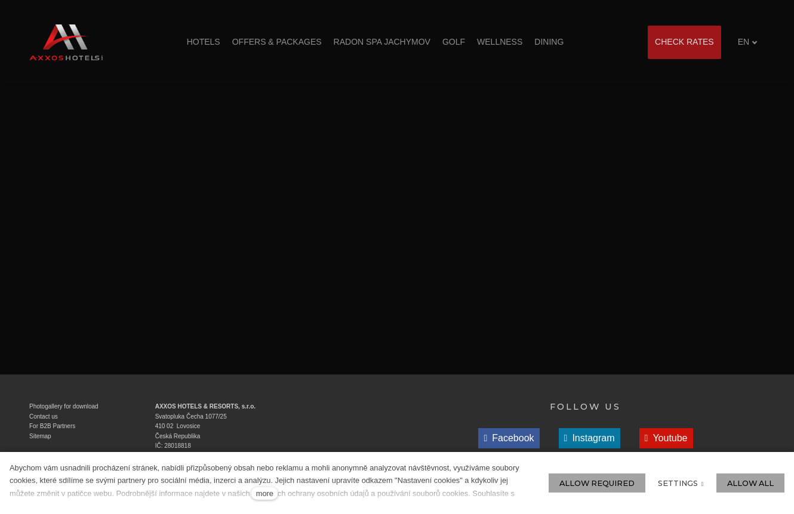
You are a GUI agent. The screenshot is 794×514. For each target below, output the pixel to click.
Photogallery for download (64, 406)
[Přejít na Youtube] (666, 438)
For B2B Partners (52, 426)
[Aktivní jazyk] (748, 42)
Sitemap (40, 436)
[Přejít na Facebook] (508, 438)
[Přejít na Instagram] (589, 438)
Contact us (43, 416)
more (264, 493)
